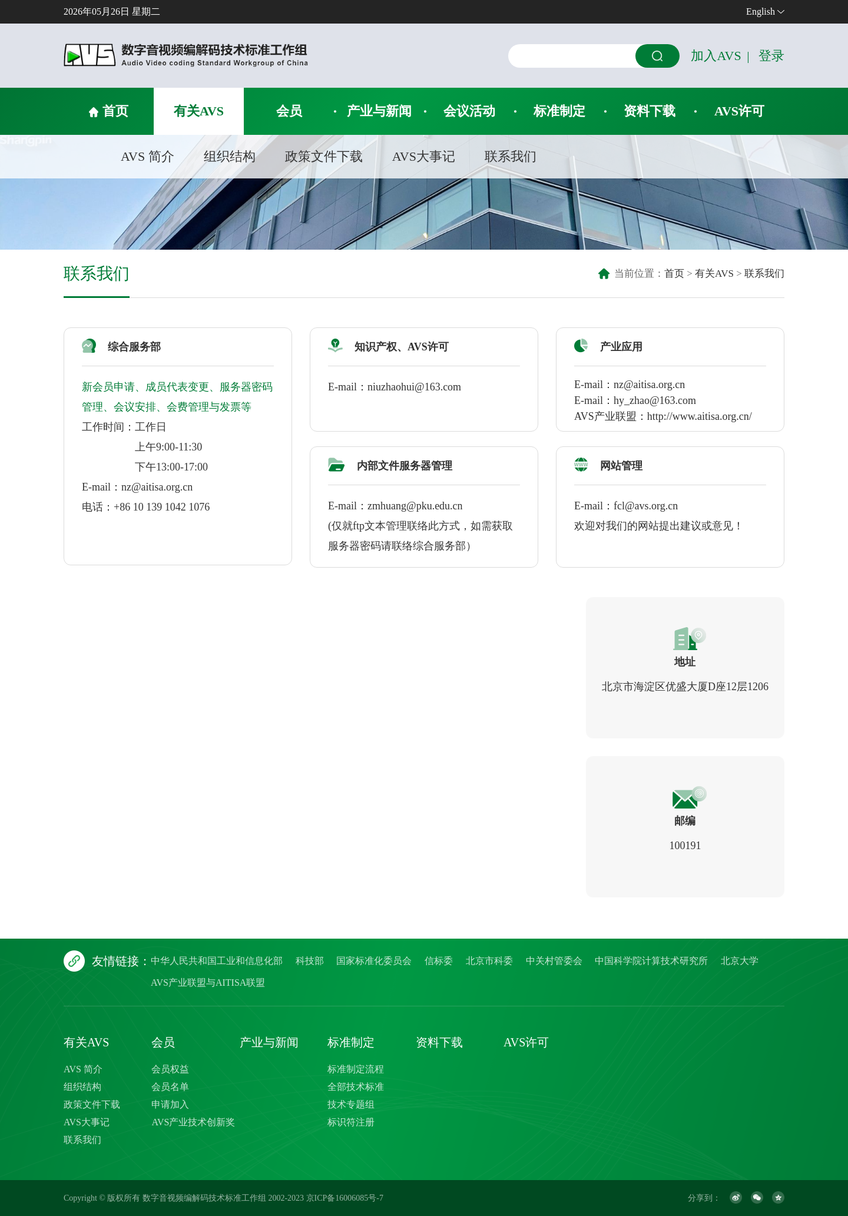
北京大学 (739, 961)
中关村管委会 (554, 961)
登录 (771, 55)
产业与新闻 (379, 111)
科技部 (310, 961)
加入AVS (716, 55)
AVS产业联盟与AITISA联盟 (208, 983)
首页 (115, 111)
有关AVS (199, 111)
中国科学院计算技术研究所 (651, 961)
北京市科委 (489, 961)
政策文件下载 (324, 156)
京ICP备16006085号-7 (344, 1198)
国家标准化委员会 (374, 961)
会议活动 (469, 111)
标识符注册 (351, 1122)
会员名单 (170, 1087)
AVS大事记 (423, 156)
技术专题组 (351, 1104)
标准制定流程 (355, 1069)
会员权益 (170, 1069)
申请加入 (170, 1104)
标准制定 (559, 111)
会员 (289, 111)
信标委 (439, 961)
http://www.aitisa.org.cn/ (699, 416)
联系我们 (510, 156)
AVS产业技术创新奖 (193, 1122)
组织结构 (230, 156)
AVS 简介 (147, 156)
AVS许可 (739, 111)
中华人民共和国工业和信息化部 (217, 961)
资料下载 (649, 111)
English (760, 11)
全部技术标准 (355, 1087)
